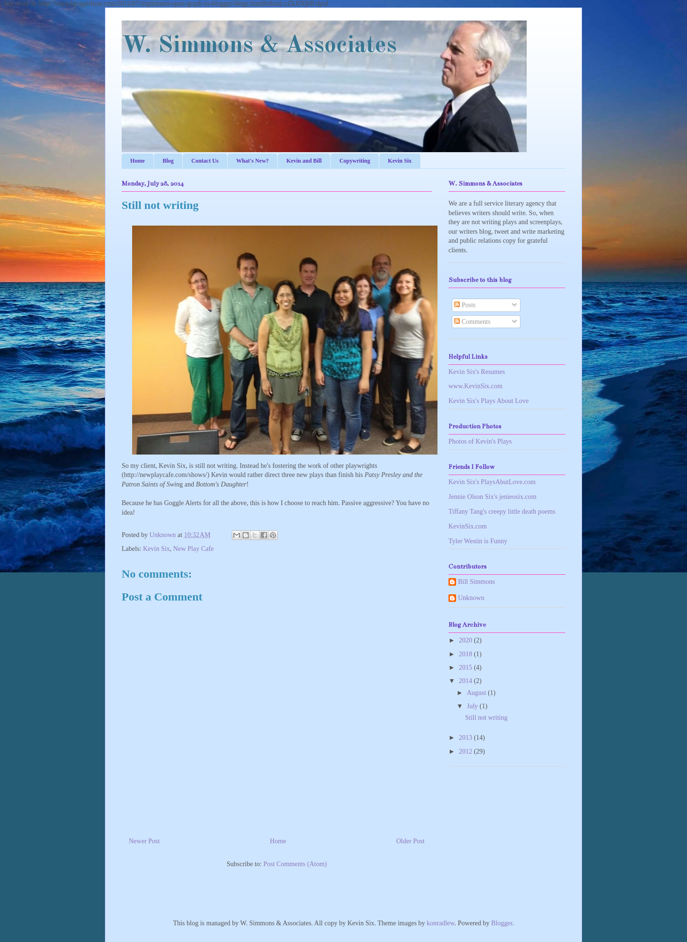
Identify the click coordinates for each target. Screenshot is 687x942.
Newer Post (144, 841)
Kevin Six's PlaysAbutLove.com (492, 482)
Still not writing (486, 717)
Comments (472, 321)
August (477, 692)
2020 (466, 640)
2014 (466, 680)
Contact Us (205, 160)
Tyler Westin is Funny (477, 541)
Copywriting (354, 160)
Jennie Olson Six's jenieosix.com (492, 496)
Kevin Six (400, 160)
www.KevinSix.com (475, 386)
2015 (466, 667)
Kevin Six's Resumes (476, 371)
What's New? (252, 160)
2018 (466, 654)
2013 (466, 737)
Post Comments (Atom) (295, 864)
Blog (168, 160)
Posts (465, 305)
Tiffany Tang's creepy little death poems (501, 511)
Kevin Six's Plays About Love (488, 400)
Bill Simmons (476, 581)
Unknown (163, 534)
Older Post (410, 841)
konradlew (440, 923)
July (473, 706)
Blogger (501, 923)
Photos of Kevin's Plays (480, 441)
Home (137, 160)
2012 (466, 751)
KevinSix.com (467, 526)
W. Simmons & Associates (259, 46)
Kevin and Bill (304, 160)
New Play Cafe (193, 548)
